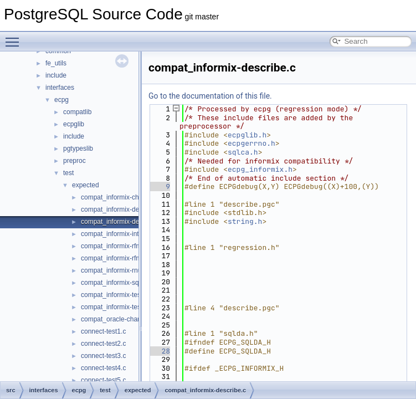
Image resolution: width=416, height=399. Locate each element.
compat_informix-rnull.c (115, 270)
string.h (245, 221)
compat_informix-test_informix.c (127, 295)
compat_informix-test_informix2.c (129, 307)
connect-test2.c (103, 343)
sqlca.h (243, 152)
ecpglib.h (247, 135)
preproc (74, 161)
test (68, 173)
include (55, 75)
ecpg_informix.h (260, 169)
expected (85, 185)
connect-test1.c (103, 331)
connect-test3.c (103, 356)
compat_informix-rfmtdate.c (121, 246)
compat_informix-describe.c (121, 222)
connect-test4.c (103, 368)
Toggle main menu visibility (15, 37)
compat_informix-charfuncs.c (123, 197)
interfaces (59, 87)
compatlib (77, 112)
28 (159, 351)
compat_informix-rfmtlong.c (121, 258)
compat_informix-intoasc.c (119, 234)
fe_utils (55, 63)
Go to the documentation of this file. (210, 95)
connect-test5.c (103, 380)
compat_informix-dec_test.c (121, 209)
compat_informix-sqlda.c (117, 283)
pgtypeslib (78, 148)
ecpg (61, 100)
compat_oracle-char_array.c (122, 319)
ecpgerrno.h (251, 143)
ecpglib (73, 124)
